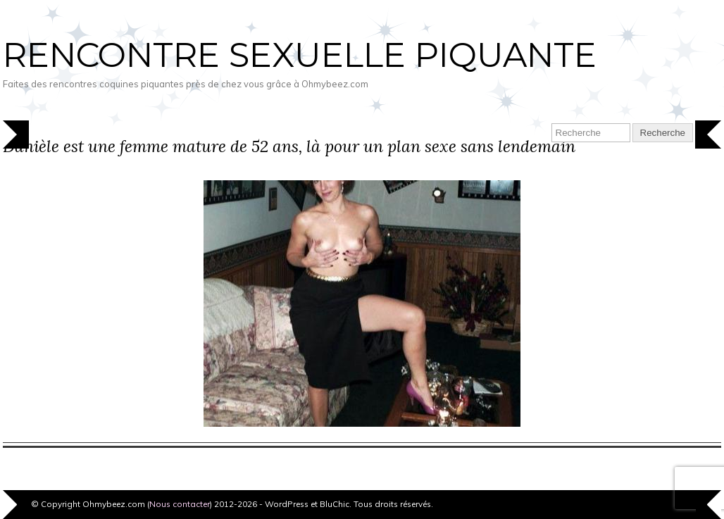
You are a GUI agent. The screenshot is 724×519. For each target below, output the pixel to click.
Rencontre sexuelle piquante (300, 55)
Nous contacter (179, 504)
